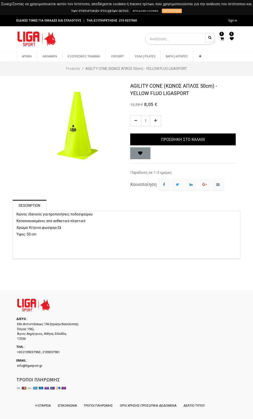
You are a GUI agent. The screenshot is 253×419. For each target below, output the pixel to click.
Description (29, 206)
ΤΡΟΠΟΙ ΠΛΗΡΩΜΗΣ (98, 405)
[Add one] (155, 120)
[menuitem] (26, 56)
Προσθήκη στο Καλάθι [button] (183, 139)
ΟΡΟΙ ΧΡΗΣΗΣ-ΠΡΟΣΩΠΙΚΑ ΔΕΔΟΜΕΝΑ (148, 405)
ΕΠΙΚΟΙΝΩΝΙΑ (67, 405)
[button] (200, 56)
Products (73, 69)
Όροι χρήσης (171, 11)
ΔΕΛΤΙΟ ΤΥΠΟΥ (194, 405)
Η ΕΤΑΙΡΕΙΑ (43, 405)
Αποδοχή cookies (145, 11)
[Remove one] (135, 120)
